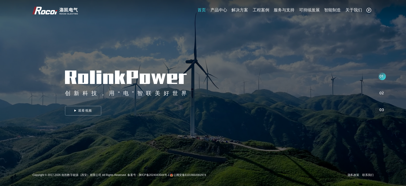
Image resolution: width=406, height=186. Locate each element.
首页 (202, 11)
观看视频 (83, 110)
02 (381, 93)
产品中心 (219, 11)
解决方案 (239, 11)
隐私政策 (353, 174)
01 (381, 76)
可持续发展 (309, 11)
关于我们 (353, 11)
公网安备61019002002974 (189, 174)
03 (381, 110)
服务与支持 (284, 11)
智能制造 (332, 11)
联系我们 (368, 174)
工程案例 (261, 11)
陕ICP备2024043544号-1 (154, 174)
